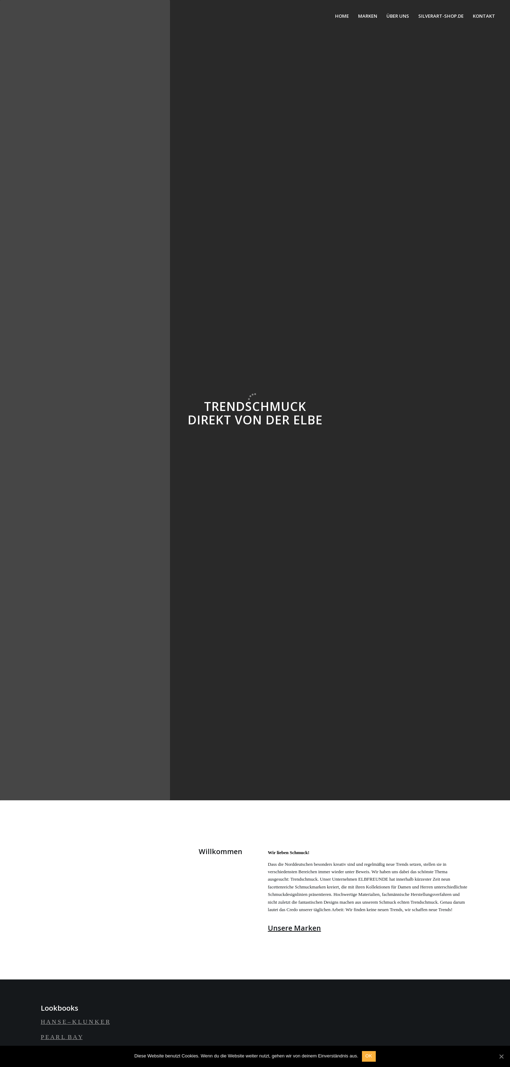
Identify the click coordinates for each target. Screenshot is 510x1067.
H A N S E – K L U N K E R (75, 1021)
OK (369, 1055)
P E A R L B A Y (62, 1037)
